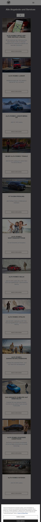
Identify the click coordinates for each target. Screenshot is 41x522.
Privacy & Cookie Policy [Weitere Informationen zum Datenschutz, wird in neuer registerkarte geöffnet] (23, 517)
